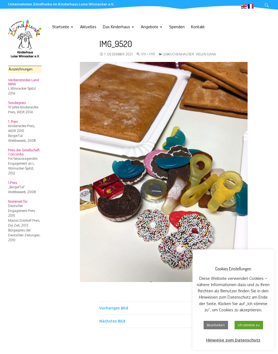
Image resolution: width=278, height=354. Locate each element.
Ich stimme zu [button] (249, 325)
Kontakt (198, 26)
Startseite (60, 26)
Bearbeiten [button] (216, 325)
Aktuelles (88, 26)
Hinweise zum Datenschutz (233, 340)
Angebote (149, 26)
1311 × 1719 (148, 54)
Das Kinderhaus (116, 26)
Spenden (177, 26)
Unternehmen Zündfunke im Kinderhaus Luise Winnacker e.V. (61, 4)
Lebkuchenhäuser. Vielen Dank (189, 54)
